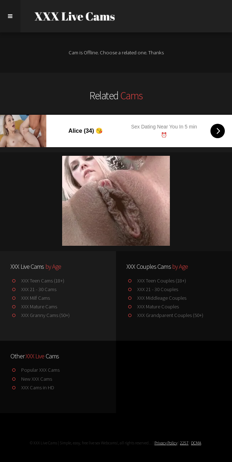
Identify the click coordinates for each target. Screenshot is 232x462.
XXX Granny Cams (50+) (39, 315)
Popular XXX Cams (34, 370)
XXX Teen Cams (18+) (37, 280)
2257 (184, 442)
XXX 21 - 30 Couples (152, 289)
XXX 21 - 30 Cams (33, 289)
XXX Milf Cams (30, 298)
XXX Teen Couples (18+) (156, 280)
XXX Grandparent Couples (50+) (164, 315)
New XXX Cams (31, 379)
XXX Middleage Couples (156, 298)
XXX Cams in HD (32, 387)
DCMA (196, 442)
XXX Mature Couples (152, 306)
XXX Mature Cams (33, 306)
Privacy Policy (165, 442)
